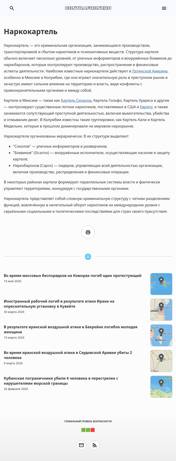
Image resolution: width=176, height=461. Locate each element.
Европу (146, 106)
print (88, 232)
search (12, 8)
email (81, 445)
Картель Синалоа (76, 100)
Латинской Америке (150, 71)
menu (164, 8)
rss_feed (94, 445)
